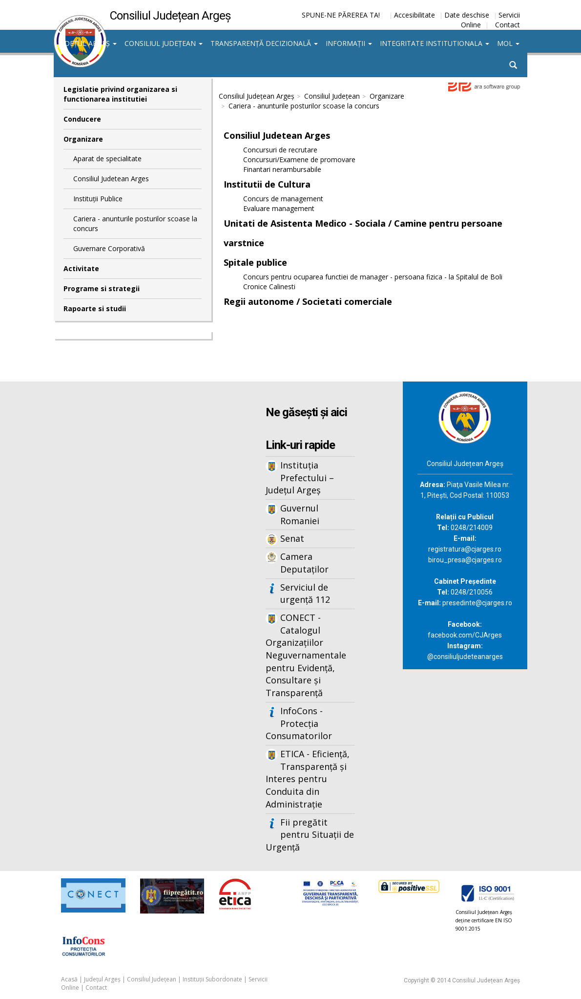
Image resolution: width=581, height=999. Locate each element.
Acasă (69, 979)
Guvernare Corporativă (109, 248)
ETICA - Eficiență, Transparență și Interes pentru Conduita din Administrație (308, 779)
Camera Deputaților (304, 563)
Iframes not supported (132, 542)
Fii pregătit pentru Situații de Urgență (310, 834)
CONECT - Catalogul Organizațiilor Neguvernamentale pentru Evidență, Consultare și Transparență (306, 655)
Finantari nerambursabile (282, 169)
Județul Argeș (87, 43)
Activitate (81, 268)
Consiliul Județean (163, 43)
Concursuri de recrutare (280, 149)
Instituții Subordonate (212, 979)
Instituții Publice (98, 198)
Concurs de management (283, 198)
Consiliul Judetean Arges (111, 178)
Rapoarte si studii (94, 308)
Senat (292, 538)
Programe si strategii (101, 288)
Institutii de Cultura (267, 184)
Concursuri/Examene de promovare (299, 159)
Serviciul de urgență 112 (305, 593)
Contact (507, 24)
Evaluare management (278, 208)
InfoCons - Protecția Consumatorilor (299, 723)
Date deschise (466, 15)
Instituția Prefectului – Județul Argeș (300, 477)
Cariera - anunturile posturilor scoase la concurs (135, 223)
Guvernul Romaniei (299, 514)
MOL (508, 43)
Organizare (83, 139)
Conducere (82, 119)
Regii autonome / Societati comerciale (308, 301)
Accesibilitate (414, 15)
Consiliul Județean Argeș (256, 96)
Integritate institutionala (434, 43)
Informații (349, 43)
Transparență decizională (264, 43)
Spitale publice (255, 262)
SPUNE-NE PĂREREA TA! (341, 15)
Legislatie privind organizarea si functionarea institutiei (120, 94)
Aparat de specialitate (107, 158)
